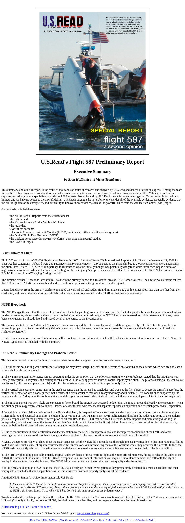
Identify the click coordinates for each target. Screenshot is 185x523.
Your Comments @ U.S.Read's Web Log (79, 520)
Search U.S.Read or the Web (140, 520)
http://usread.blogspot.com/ (93, 513)
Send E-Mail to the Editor (112, 520)
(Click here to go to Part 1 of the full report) (26, 506)
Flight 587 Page (50, 520)
